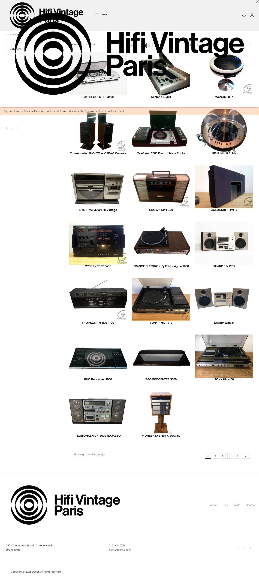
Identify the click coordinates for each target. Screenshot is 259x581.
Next (246, 456)
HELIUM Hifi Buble (224, 153)
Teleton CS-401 (161, 97)
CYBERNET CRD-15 (98, 266)
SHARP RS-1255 (224, 266)
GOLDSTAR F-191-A (224, 210)
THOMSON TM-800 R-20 (98, 323)
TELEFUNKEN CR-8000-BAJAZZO (98, 436)
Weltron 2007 (224, 97)
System (15, 49)
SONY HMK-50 (224, 379)
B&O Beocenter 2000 (98, 379)
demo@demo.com (120, 557)
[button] (101, 15)
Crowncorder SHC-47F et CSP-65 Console (98, 153)
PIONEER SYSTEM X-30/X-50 (161, 436)
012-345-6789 (117, 553)
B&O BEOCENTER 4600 (98, 97)
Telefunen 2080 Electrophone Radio (161, 153)
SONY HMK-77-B (161, 323)
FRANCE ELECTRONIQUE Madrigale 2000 (161, 266)
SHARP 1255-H (224, 323)
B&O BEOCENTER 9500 (161, 379)
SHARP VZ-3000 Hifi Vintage (98, 210)
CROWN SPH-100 (161, 210)
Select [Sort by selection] (224, 45)
